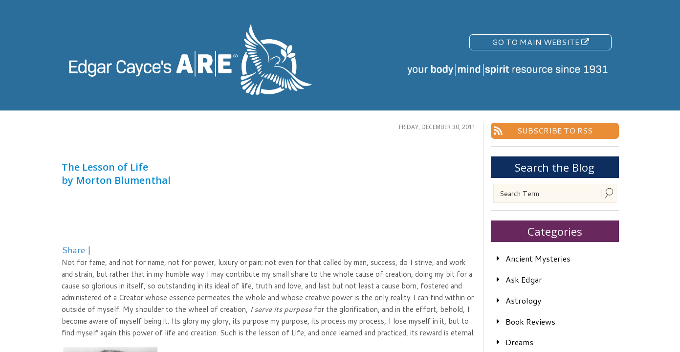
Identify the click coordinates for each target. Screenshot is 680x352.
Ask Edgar (523, 279)
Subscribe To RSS (554, 130)
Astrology (523, 300)
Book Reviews (530, 321)
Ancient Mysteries (537, 258)
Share (73, 249)
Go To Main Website (540, 41)
